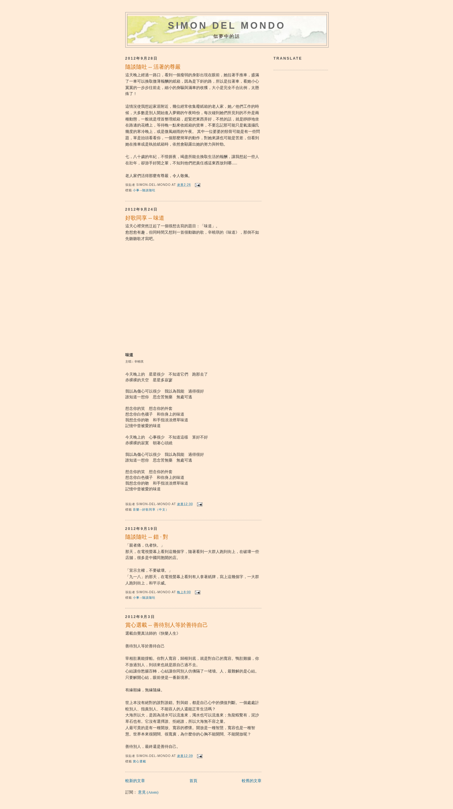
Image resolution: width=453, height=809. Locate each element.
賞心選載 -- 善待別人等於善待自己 (166, 625)
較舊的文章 (251, 780)
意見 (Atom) (148, 792)
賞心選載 (139, 761)
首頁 (193, 780)
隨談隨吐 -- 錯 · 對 (147, 537)
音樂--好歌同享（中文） (151, 509)
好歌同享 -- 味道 (144, 218)
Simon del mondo (227, 25)
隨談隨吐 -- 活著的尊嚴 (153, 67)
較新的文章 (135, 780)
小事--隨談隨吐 (144, 190)
